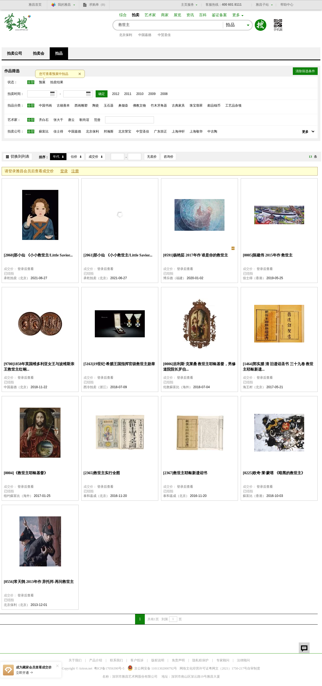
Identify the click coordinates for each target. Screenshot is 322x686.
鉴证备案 (219, 15)
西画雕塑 (81, 105)
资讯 (190, 15)
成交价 (93, 157)
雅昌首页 (35, 4)
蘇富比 (44, 131)
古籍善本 (63, 105)
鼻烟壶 (123, 105)
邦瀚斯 (108, 131)
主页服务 (187, 4)
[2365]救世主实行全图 (101, 473)
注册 (75, 171)
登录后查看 (26, 269)
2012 (115, 94)
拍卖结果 (56, 82)
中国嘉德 (144, 35)
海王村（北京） (254, 387)
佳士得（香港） (254, 278)
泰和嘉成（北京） (96, 496)
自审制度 (253, 668)
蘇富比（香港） (254, 496)
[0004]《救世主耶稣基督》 (26, 473)
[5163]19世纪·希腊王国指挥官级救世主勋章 (119, 364)
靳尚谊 (84, 120)
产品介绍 (95, 660)
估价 (74, 157)
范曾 (97, 120)
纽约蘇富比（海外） (18, 496)
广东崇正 (160, 131)
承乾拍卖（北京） (17, 278)
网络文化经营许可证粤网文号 (213, 668)
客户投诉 (136, 660)
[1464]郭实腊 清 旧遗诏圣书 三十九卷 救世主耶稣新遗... (278, 366)
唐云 (71, 120)
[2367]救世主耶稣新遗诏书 (185, 473)
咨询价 (168, 157)
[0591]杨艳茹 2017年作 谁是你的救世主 (195, 255)
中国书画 (45, 105)
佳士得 (58, 131)
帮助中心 (286, 4)
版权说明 (157, 660)
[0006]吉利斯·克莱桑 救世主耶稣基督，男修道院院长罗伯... (199, 366)
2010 (139, 94)
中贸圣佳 (164, 35)
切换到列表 (20, 156)
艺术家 (150, 15)
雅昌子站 (262, 4)
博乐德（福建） (174, 278)
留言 (304, 647)
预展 (42, 82)
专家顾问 (222, 660)
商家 (165, 15)
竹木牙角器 (159, 105)
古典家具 (178, 105)
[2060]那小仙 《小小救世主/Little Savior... (38, 255)
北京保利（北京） (17, 605)
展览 (177, 15)
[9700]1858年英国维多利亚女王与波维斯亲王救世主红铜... (39, 366)
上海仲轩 (178, 131)
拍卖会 (38, 53)
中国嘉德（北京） (17, 387)
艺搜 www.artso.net (17, 25)
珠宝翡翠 (196, 105)
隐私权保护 (200, 660)
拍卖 (135, 15)
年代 (56, 157)
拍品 (59, 53)
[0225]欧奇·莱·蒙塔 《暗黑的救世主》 (274, 473)
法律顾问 (243, 660)
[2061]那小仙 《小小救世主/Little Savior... (117, 255)
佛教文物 (139, 105)
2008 (164, 94)
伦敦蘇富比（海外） (177, 387)
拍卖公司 (14, 53)
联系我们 (116, 660)
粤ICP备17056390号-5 (109, 668)
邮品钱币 (213, 105)
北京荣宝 (124, 131)
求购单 (98, 4)
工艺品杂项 (233, 105)
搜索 (260, 25)
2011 (128, 94)
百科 (203, 15)
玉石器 (108, 105)
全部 (31, 82)
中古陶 (212, 131)
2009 (152, 94)
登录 (64, 171)
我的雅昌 (64, 4)
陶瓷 (95, 105)
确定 (101, 94)
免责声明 (178, 660)
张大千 (58, 120)
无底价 (152, 157)
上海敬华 (196, 131)
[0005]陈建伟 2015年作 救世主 (268, 255)
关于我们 (75, 660)
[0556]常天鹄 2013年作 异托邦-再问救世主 (39, 582)
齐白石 (44, 120)
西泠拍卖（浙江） (96, 387)
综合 (123, 15)
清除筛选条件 (305, 71)
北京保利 (125, 35)
